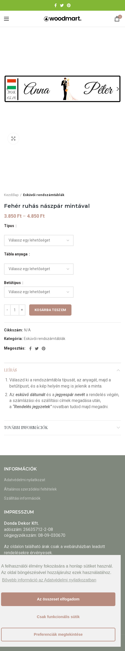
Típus (9, 226)
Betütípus (13, 283)
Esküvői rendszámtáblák (43, 195)
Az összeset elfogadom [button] (58, 599)
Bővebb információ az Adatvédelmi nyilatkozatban (49, 580)
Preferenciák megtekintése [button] (58, 634)
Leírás (10, 370)
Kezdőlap (11, 195)
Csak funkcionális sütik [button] (58, 617)
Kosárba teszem (50, 310)
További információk (26, 427)
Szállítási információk (22, 498)
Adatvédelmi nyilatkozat (24, 480)
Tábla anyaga (16, 254)
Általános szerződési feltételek (30, 489)
